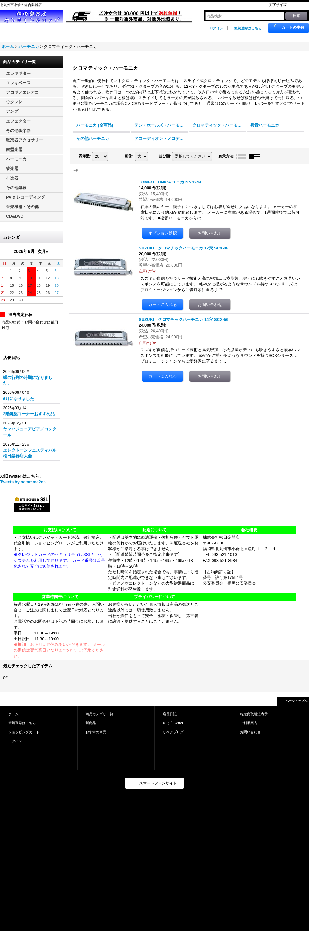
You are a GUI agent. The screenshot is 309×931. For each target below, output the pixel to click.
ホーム (13, 714)
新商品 (90, 723)
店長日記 (170, 714)
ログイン (216, 28)
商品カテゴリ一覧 (99, 714)
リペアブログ (173, 732)
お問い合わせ (250, 732)
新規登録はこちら (248, 28)
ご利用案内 (248, 723)
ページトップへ (296, 701)
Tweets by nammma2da (23, 481)
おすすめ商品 (95, 732)
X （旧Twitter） (175, 723)
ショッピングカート (23, 732)
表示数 (85, 156)
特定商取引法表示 (254, 714)
